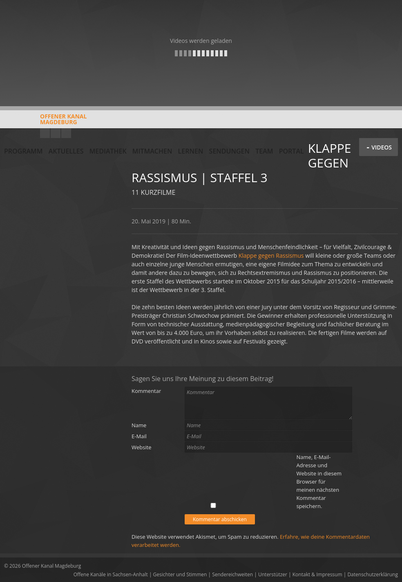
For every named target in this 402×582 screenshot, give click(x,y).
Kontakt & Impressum (317, 574)
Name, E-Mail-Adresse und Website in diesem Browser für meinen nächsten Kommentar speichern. (319, 481)
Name (139, 425)
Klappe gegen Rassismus (271, 255)
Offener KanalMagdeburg (45, 122)
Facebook (55, 133)
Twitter (66, 133)
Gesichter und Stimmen (180, 574)
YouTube (45, 133)
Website (142, 447)
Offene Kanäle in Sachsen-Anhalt (111, 574)
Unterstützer (272, 574)
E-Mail (139, 436)
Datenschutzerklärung (372, 574)
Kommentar (146, 391)
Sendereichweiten (232, 574)
